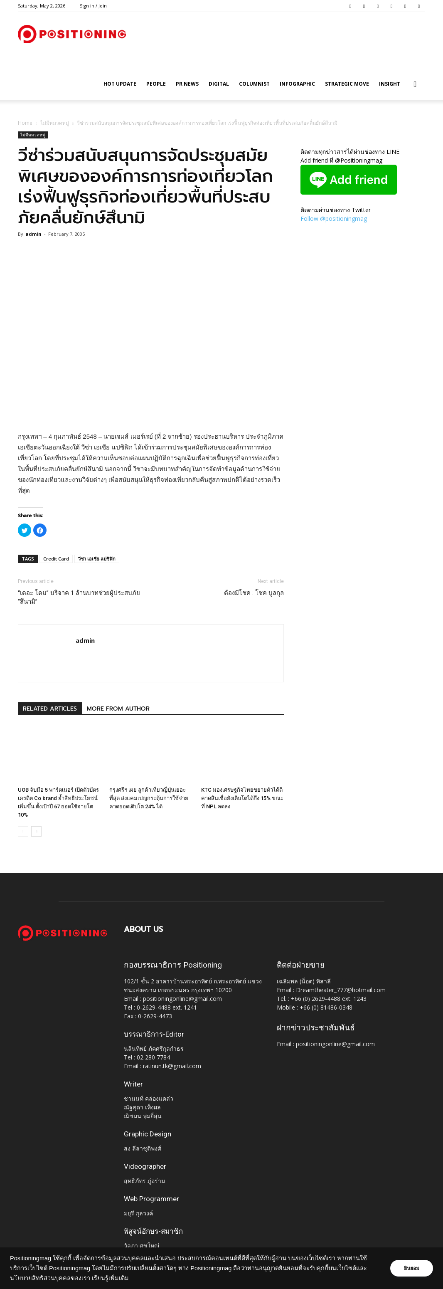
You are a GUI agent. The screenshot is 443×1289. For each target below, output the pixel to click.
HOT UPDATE (119, 83)
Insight (389, 83)
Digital (219, 83)
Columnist (254, 83)
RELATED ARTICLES (50, 708)
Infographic (297, 83)
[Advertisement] (151, 410)
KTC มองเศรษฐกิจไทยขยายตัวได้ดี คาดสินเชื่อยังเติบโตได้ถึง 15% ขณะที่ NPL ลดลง (242, 798)
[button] (415, 85)
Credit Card (56, 559)
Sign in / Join (93, 5)
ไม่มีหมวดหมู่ (54, 122)
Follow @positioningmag (333, 218)
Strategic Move (347, 83)
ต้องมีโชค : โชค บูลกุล (254, 593)
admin (33, 234)
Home (25, 122)
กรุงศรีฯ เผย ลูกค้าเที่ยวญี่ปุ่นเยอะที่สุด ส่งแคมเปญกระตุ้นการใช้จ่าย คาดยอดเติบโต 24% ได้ (148, 798)
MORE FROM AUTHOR (118, 708)
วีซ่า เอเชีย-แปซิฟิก (97, 559)
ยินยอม (410, 1268)
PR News (187, 83)
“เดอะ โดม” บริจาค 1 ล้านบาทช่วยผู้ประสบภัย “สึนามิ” (79, 597)
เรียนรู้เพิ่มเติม (110, 1278)
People (156, 83)
